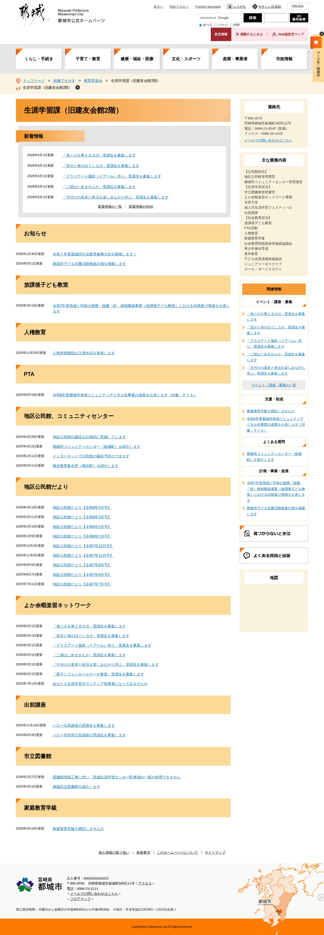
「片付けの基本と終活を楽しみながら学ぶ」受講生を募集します (116, 197)
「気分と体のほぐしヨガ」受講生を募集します (101, 166)
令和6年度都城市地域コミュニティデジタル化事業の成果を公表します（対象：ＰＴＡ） (125, 395)
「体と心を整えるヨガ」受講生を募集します (99, 155)
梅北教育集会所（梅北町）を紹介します (86, 466)
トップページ (34, 81)
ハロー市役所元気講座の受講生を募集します (89, 735)
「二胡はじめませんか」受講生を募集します (99, 187)
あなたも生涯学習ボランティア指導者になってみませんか (100, 684)
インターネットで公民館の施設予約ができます (91, 456)
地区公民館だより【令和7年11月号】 (83, 555)
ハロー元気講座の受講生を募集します (84, 726)
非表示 (321, 34)
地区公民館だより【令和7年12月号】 (83, 546)
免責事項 (143, 852)
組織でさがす (64, 81)
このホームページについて (177, 852)
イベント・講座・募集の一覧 (274, 385)
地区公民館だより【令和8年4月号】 (82, 508)
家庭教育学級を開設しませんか (78, 829)
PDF (237, 25)
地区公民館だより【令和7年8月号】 (82, 575)
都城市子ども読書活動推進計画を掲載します (89, 264)
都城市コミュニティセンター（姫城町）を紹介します (96, 447)
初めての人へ (179, 6)
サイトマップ (215, 852)
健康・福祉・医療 (137, 59)
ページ (223, 25)
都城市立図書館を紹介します (76, 787)
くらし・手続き (38, 59)
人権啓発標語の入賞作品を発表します (84, 353)
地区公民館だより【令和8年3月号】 (82, 517)
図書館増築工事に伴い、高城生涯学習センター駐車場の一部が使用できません (117, 777)
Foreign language (208, 6)
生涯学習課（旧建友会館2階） (47, 87)
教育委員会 (93, 81)
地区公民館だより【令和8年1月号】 (82, 536)
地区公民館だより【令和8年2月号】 (82, 527)
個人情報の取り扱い (114, 852)
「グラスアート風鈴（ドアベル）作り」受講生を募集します (112, 176)
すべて (208, 25)
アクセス (145, 883)
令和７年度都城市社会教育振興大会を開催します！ (95, 254)
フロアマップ (80, 899)
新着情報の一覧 (110, 206)
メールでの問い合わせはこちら (268, 140)
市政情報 (284, 59)
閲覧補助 (298, 6)
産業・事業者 (235, 59)
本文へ (158, 6)
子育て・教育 (88, 59)
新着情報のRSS (141, 206)
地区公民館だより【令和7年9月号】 (82, 565)
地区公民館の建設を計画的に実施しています (89, 437)
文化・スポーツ (186, 59)
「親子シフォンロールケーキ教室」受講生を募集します (98, 674)
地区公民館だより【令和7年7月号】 (82, 584)
